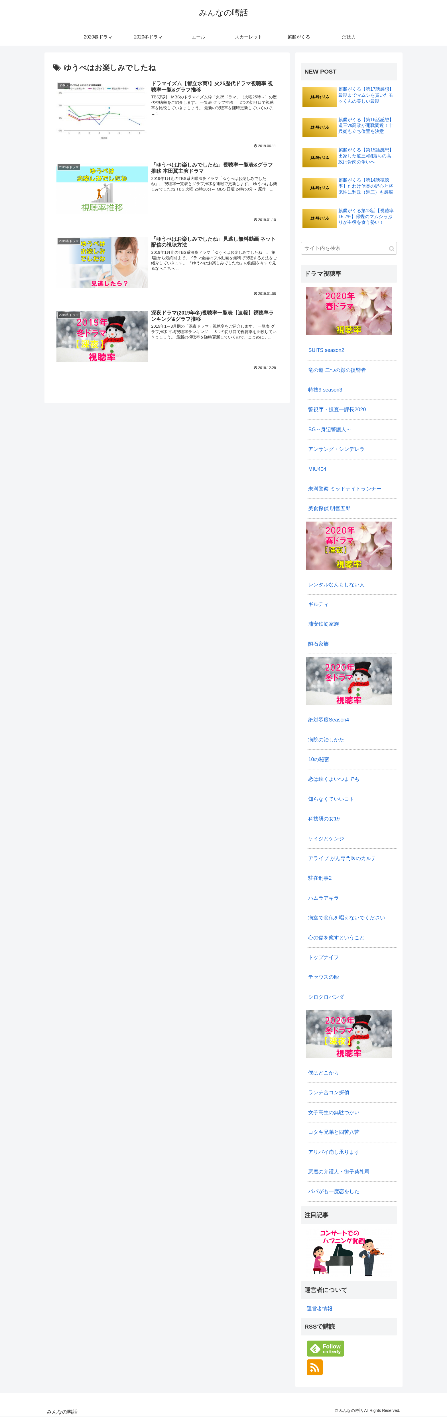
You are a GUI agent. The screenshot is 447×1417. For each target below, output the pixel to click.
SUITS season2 (326, 350)
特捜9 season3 (325, 390)
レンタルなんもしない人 (336, 584)
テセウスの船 (323, 977)
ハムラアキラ (323, 898)
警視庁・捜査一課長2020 (337, 409)
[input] (349, 248)
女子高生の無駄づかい (333, 1112)
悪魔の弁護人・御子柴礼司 (339, 1172)
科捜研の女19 (324, 819)
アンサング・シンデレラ (336, 449)
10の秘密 (318, 759)
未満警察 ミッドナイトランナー (344, 489)
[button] (392, 249)
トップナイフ (323, 957)
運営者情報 (319, 1308)
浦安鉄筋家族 (323, 624)
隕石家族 (318, 644)
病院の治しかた (326, 740)
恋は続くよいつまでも (333, 779)
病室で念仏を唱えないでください (346, 918)
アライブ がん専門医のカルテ (342, 858)
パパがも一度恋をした (333, 1191)
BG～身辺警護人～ (329, 429)
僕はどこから (323, 1073)
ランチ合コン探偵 (328, 1092)
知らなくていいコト (331, 799)
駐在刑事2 (320, 878)
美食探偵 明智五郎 (329, 508)
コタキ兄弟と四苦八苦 (333, 1132)
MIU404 (317, 469)
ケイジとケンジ (326, 839)
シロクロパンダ (326, 997)
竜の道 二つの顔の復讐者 (337, 370)
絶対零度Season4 (328, 720)
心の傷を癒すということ (336, 937)
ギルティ (318, 604)
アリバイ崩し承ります (333, 1152)
